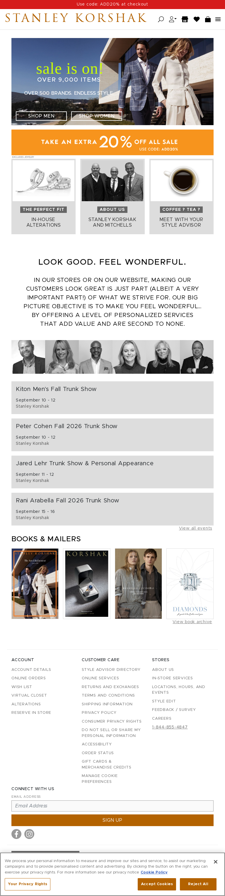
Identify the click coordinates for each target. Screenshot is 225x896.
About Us (163, 670)
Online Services (100, 678)
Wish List (21, 687)
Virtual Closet (29, 695)
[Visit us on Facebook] (16, 834)
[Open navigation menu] (218, 19)
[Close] (215, 861)
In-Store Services (172, 678)
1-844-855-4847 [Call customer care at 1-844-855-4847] (170, 727)
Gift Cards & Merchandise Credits (106, 764)
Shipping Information (107, 704)
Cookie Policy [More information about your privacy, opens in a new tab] (154, 872)
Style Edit (164, 701)
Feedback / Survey (174, 710)
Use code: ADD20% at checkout (112, 4)
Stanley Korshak (75, 19)
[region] (112, 874)
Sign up (112, 820)
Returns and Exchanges (110, 687)
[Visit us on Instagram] (29, 834)
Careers (161, 719)
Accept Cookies (157, 884)
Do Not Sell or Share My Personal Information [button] (111, 733)
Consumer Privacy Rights (112, 721)
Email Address (26, 796)
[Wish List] (196, 19)
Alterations (26, 704)
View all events (195, 528)
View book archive (192, 622)
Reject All (198, 884)
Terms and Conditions (108, 695)
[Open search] (161, 19)
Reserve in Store (31, 713)
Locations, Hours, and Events (178, 690)
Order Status (98, 753)
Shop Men (41, 116)
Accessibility (97, 744)
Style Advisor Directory (111, 670)
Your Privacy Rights (27, 884)
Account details (31, 670)
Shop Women (97, 116)
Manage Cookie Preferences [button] (100, 779)
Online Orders (28, 678)
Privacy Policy (99, 713)
